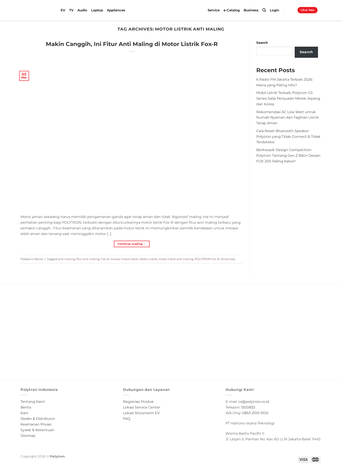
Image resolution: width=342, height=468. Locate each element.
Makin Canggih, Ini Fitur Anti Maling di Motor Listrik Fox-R (132, 44)
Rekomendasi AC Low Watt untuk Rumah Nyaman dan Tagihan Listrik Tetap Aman (287, 117)
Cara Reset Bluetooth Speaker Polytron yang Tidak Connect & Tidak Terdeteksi (288, 136)
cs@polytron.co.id (253, 401)
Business (251, 10)
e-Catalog (232, 10)
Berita (38, 259)
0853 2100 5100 (255, 413)
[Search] (264, 10)
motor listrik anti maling (176, 259)
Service (214, 10)
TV (71, 10)
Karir (24, 413)
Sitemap (28, 435)
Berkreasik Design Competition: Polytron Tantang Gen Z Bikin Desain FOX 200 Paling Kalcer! (288, 155)
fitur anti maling (88, 259)
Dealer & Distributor (38, 418)
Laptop (97, 10)
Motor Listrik (148, 259)
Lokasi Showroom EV (141, 413)
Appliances (116, 10)
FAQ (126, 418)
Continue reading (132, 244)
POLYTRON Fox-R (207, 259)
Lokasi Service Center (141, 407)
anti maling (66, 259)
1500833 (248, 407)
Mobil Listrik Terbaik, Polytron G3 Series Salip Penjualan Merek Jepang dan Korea (288, 98)
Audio (82, 10)
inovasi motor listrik (124, 259)
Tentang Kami (33, 401)
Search (262, 43)
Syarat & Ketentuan (37, 430)
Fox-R (105, 259)
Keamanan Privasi (36, 424)
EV (63, 10)
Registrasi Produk (138, 401)
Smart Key (228, 259)
